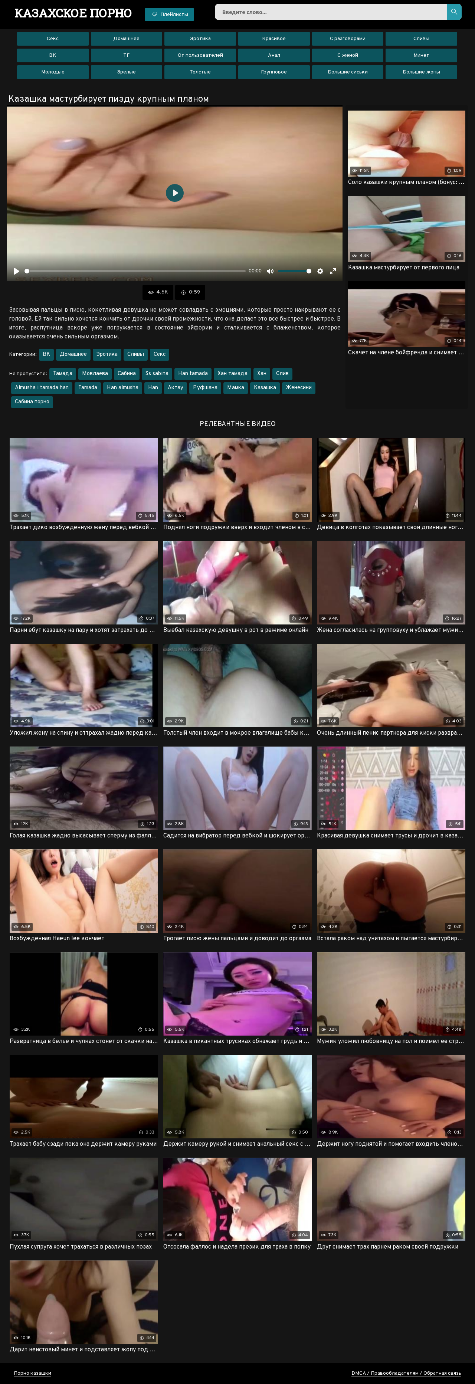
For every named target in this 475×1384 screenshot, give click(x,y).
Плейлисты (169, 14)
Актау (175, 387)
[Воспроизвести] (17, 271)
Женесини (299, 387)
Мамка (235, 387)
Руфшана (205, 387)
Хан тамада (232, 373)
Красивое (274, 39)
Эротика (200, 39)
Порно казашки (32, 1373)
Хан (261, 373)
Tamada (87, 387)
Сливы (421, 39)
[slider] (135, 271)
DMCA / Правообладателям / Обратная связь (406, 1373)
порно (73, 13)
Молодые (53, 72)
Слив (282, 373)
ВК (52, 55)
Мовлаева (95, 373)
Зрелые (126, 72)
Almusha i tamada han (42, 387)
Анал (274, 55)
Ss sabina (156, 373)
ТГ (126, 55)
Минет (421, 55)
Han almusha (122, 387)
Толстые (200, 72)
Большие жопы (421, 72)
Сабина (127, 373)
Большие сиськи (348, 72)
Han (153, 387)
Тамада (62, 373)
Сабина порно (32, 402)
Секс (53, 39)
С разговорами (348, 39)
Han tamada (193, 373)
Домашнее (126, 39)
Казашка (265, 387)
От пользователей (200, 55)
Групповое (274, 72)
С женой (347, 55)
